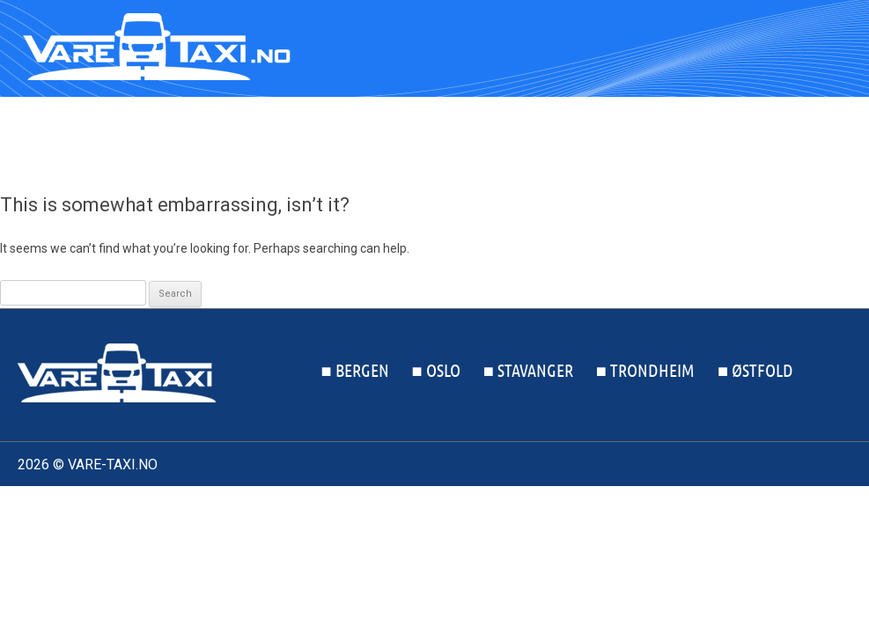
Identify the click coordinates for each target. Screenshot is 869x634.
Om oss (481, 501)
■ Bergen (413, 136)
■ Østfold (813, 136)
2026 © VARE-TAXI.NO (88, 464)
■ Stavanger (586, 136)
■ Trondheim (703, 136)
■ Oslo (494, 136)
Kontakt (557, 501)
